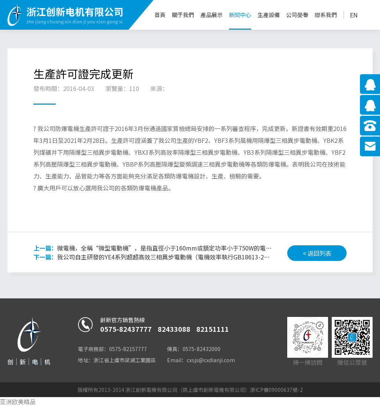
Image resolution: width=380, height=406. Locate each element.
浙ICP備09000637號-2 (276, 389)
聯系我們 (326, 15)
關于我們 (183, 15)
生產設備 (269, 15)
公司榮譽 (297, 15)
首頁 (160, 15)
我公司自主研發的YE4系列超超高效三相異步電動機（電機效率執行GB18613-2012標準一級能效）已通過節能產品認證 (152, 256)
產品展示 (211, 15)
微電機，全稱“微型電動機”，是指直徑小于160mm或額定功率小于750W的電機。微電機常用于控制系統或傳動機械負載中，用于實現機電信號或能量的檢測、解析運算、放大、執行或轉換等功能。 (152, 247)
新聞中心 (240, 15)
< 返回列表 (317, 253)
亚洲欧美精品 (18, 401)
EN (354, 14)
